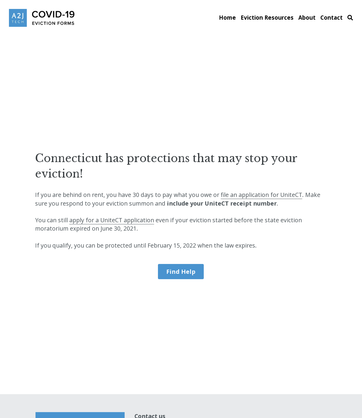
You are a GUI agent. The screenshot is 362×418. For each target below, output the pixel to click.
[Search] (350, 18)
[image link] (41, 17)
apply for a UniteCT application (111, 220)
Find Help (180, 272)
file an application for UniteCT (261, 195)
